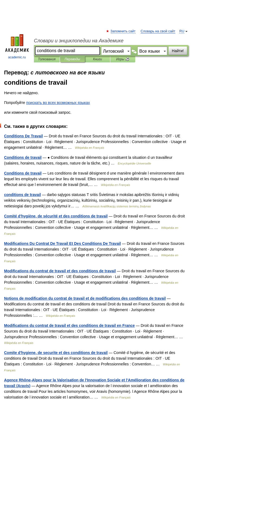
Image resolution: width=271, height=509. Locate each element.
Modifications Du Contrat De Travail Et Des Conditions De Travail (62, 243)
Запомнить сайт (123, 31)
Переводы (72, 59)
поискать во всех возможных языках (58, 102)
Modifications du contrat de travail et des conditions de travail (60, 271)
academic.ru (17, 46)
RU (181, 31)
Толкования (47, 59)
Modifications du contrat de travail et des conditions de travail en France (69, 325)
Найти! (178, 51)
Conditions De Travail (23, 136)
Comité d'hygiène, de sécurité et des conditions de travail (56, 216)
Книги (97, 59)
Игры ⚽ (122, 59)
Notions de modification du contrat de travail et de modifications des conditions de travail (85, 298)
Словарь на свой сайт (158, 31)
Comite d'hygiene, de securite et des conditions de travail (56, 352)
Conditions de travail (22, 157)
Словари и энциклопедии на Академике (79, 40)
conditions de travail (22, 194)
